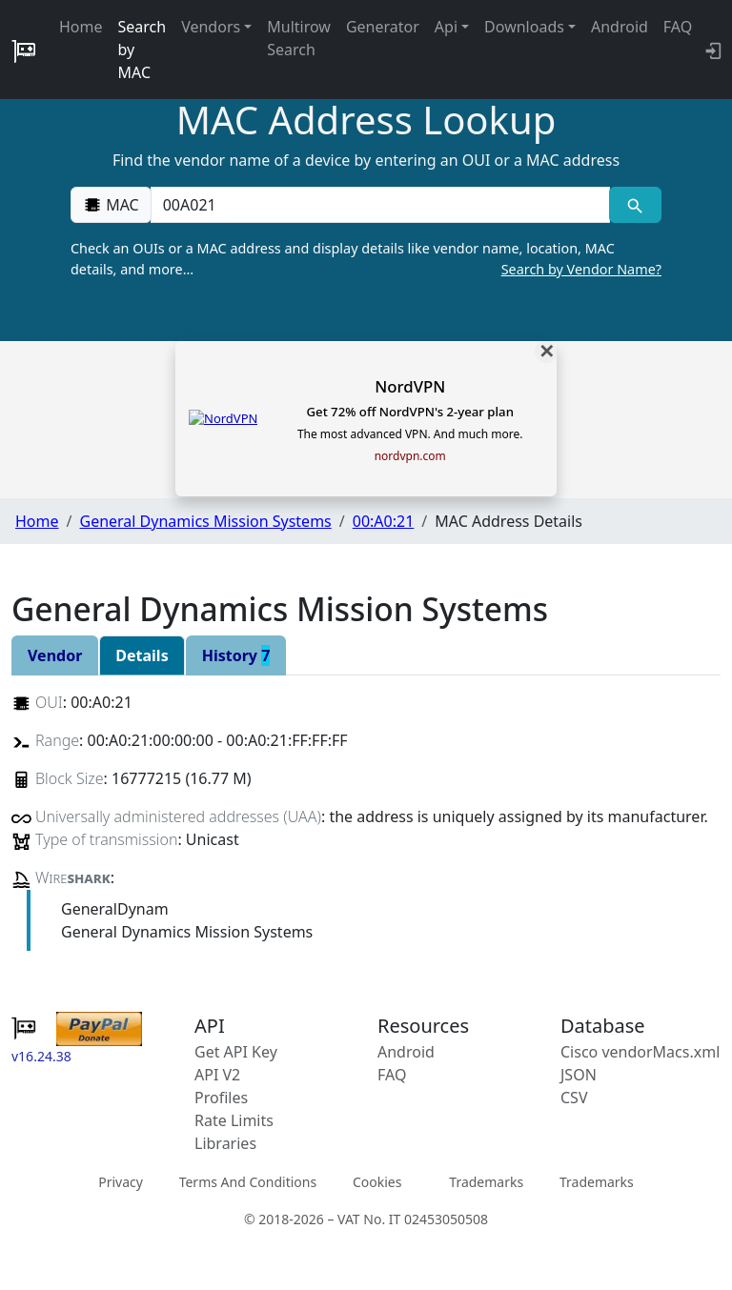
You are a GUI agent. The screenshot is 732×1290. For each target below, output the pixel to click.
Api (446, 26)
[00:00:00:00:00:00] (380, 205)
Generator (382, 26)
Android (619, 26)
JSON (578, 1074)
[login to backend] (711, 49)
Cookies (377, 1182)
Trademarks (486, 1182)
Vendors (210, 26)
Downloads (524, 26)
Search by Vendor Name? (581, 269)
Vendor (55, 655)
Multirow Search (299, 38)
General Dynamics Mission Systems (205, 521)
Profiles (221, 1097)
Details (141, 655)
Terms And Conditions (247, 1182)
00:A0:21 (384, 521)
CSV (574, 1097)
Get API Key (235, 1051)
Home (81, 26)
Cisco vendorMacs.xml (640, 1051)
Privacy (120, 1182)
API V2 (217, 1074)
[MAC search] (635, 205)
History (236, 655)
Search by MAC (142, 49)
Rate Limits (234, 1120)
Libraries (225, 1143)
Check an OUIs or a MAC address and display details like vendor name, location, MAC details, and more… (366, 259)
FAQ (677, 26)
